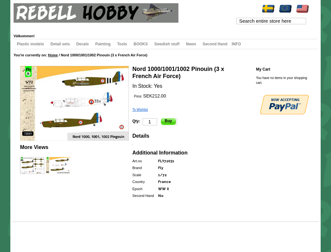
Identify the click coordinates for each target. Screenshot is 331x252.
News (191, 44)
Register (111, 26)
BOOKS (140, 44)
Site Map (25, 234)
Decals (82, 44)
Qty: (136, 121)
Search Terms (44, 234)
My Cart (72, 26)
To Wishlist (140, 109)
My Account (28, 26)
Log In (127, 26)
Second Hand (215, 44)
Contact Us (94, 234)
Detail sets (60, 44)
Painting (103, 44)
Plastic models (30, 44)
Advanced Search (70, 234)
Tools (122, 44)
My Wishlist (52, 26)
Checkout (91, 26)
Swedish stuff (166, 44)
